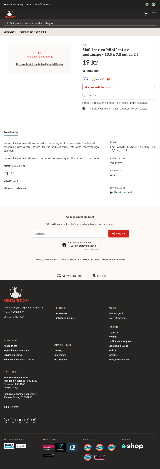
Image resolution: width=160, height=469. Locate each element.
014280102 (61, 313)
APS (112, 174)
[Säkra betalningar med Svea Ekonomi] (9, 445)
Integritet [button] (113, 355)
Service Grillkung (13, 355)
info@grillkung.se (65, 318)
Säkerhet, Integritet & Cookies (19, 359)
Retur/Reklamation (119, 359)
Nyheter (113, 336)
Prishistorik (90, 70)
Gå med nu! (118, 233)
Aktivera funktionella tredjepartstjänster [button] (39, 64)
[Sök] (80, 23)
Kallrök (112, 350)
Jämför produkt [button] (121, 192)
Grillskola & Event (118, 345)
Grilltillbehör (10, 31)
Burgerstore (60, 355)
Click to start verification (83, 245)
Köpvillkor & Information (17, 350)
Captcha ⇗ (91, 249)
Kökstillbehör (26, 31)
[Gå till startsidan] (10, 14)
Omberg (58, 350)
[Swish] (21, 445)
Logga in (113, 332)
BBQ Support (60, 359)
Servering (41, 31)
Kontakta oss (10, 345)
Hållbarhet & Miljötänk (121, 341)
